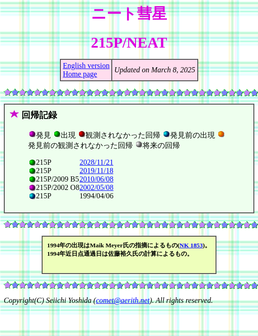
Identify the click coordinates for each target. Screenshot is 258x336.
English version (86, 66)
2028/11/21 (96, 162)
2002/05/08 (96, 187)
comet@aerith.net (123, 300)
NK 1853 (191, 245)
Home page (80, 74)
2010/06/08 (96, 179)
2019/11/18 (96, 171)
